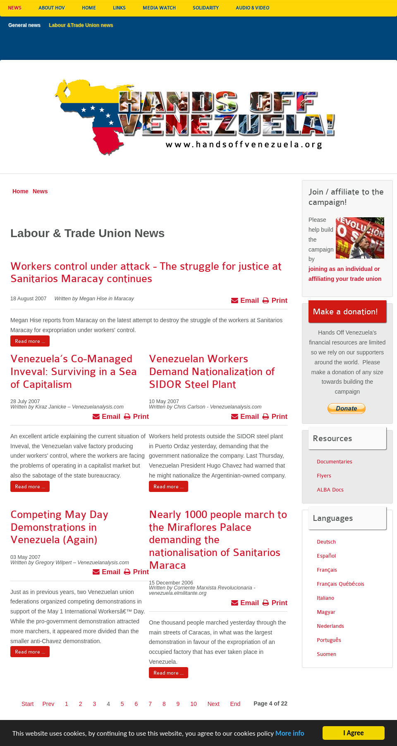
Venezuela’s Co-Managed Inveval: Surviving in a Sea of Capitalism (73, 371)
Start (28, 704)
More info (289, 736)
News (40, 191)
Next (214, 704)
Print (274, 299)
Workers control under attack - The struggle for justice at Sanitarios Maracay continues (146, 272)
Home (20, 191)
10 (193, 704)
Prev (48, 704)
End (235, 704)
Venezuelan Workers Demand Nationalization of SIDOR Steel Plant (212, 371)
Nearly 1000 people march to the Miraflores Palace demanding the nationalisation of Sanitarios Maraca (218, 539)
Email (245, 299)
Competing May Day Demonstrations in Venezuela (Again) (59, 527)
